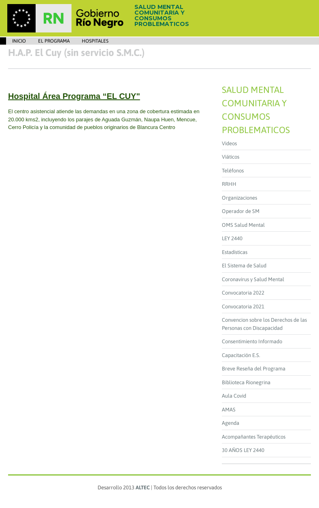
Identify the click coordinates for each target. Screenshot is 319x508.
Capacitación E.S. (241, 355)
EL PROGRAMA (54, 41)
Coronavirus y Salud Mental (253, 279)
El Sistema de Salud (244, 266)
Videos (229, 143)
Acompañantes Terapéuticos (253, 437)
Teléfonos (233, 171)
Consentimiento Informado (252, 341)
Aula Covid (234, 396)
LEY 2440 (232, 238)
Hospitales (95, 41)
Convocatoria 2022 (243, 293)
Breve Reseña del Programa (253, 369)
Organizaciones (239, 198)
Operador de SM (240, 211)
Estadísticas (234, 252)
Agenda (230, 423)
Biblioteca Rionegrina (246, 382)
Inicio (19, 41)
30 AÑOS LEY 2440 (243, 450)
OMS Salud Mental (243, 225)
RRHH (229, 184)
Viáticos (230, 157)
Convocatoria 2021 (243, 307)
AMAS (229, 410)
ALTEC (143, 487)
